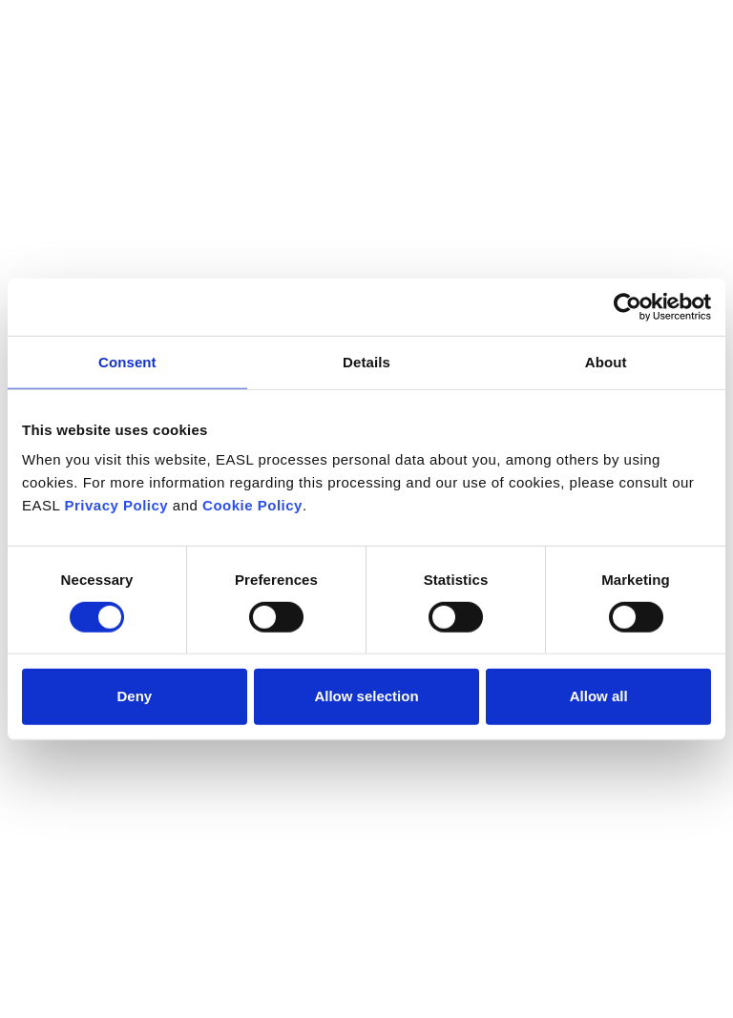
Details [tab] (366, 361)
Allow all (599, 696)
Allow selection (366, 696)
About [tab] (606, 361)
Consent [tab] (127, 361)
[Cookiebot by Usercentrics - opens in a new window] (627, 306)
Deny (134, 696)
